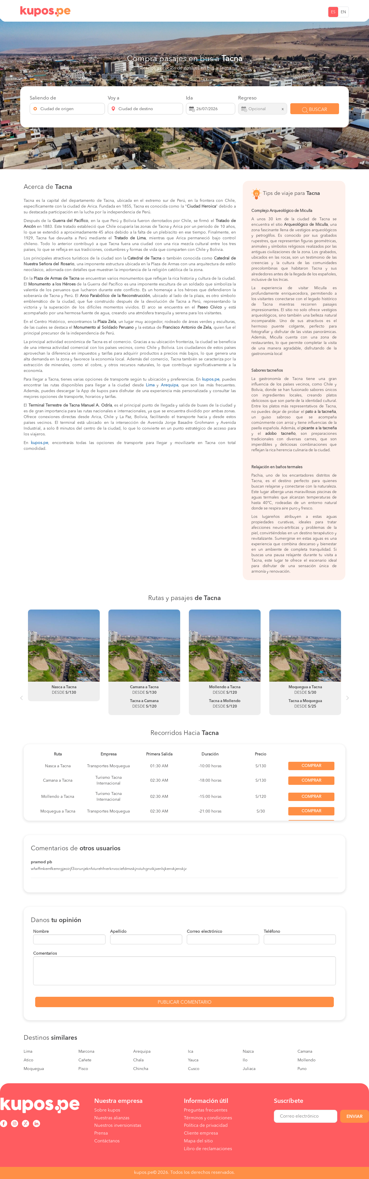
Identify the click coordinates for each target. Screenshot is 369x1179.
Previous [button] (21, 700)
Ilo (245, 1060)
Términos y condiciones (208, 1118)
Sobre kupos (107, 1110)
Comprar (311, 766)
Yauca (193, 1060)
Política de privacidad (206, 1125)
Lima (28, 1052)
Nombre (41, 932)
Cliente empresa (201, 1133)
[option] (64, 655)
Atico (28, 1060)
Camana (305, 1052)
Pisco (83, 1069)
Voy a (113, 98)
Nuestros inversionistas (117, 1125)
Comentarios (45, 954)
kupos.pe (210, 379)
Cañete (84, 1060)
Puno (302, 1069)
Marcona (86, 1052)
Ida (189, 98)
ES (333, 12)
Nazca (248, 1052)
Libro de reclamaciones (208, 1149)
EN (343, 12)
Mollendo (307, 1060)
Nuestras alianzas (111, 1118)
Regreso (247, 98)
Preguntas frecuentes (205, 1110)
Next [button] (347, 700)
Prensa (101, 1133)
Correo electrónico (204, 932)
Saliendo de (43, 98)
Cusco (193, 1069)
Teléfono (272, 932)
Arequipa (141, 1052)
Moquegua (34, 1069)
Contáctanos (107, 1141)
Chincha (140, 1069)
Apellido (118, 932)
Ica (190, 1052)
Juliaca (249, 1069)
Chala (138, 1060)
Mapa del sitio (198, 1141)
